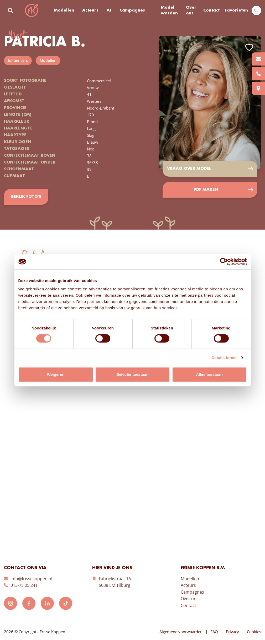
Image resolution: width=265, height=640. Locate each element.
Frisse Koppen (31, 10)
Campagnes (132, 10)
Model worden (169, 11)
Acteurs (90, 10)
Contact (211, 10)
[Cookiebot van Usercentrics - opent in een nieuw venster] (224, 261)
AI (109, 10)
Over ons (191, 11)
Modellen (64, 10)
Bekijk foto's (26, 197)
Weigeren (55, 374)
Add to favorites (249, 47)
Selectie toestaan (132, 374)
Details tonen (224, 357)
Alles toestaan (209, 374)
